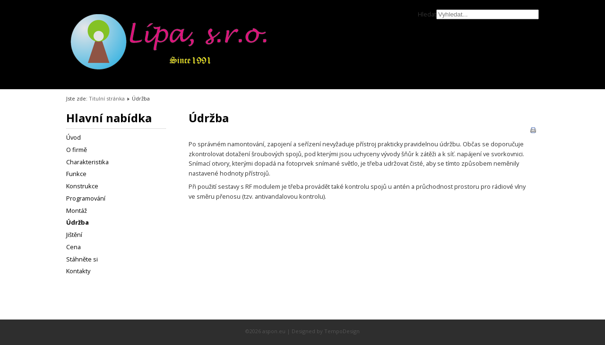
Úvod (73, 137)
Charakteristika (87, 162)
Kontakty (78, 271)
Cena (73, 247)
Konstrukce (82, 186)
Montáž (76, 210)
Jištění (74, 234)
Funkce (76, 173)
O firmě (76, 149)
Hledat (427, 14)
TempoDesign (342, 331)
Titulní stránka (107, 98)
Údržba (77, 222)
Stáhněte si (82, 259)
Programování (85, 198)
